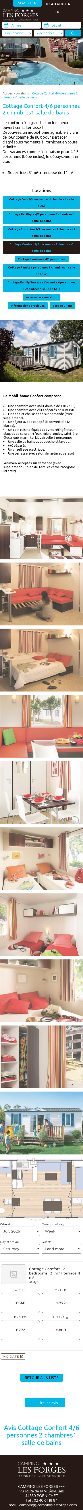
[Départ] (61, 25)
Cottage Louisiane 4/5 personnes (42, 259)
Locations (22, 93)
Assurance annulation (41, 297)
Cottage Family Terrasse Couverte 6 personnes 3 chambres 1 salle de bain (41, 285)
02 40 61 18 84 (58, 4)
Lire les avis (48, 1403)
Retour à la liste (41, 1378)
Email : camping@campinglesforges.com (41, 1505)
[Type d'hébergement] (49, 33)
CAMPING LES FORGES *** (41, 1486)
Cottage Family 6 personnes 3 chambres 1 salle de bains (41, 271)
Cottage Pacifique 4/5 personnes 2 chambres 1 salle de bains (41, 217)
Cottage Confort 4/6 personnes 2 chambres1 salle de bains (41, 247)
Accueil (7, 93)
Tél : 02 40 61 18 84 (41, 1500)
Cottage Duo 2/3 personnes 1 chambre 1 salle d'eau (41, 202)
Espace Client (62, 305)
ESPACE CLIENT (27, 3)
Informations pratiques (28, 305)
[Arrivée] (21, 25)
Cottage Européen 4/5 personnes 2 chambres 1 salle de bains (41, 232)
